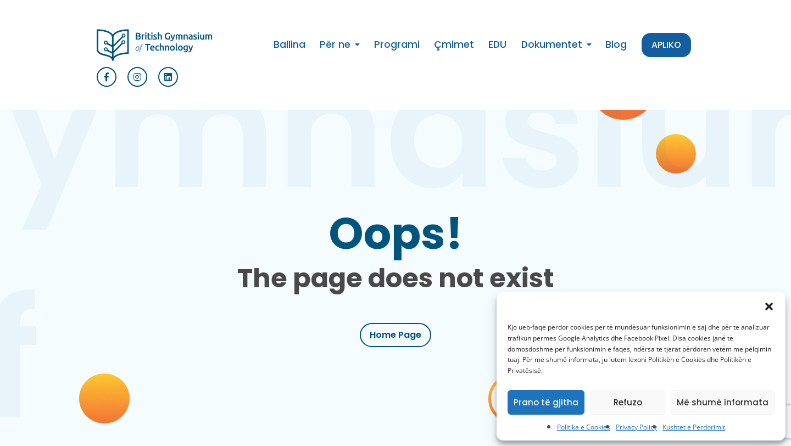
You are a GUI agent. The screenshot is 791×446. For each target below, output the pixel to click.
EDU (497, 44)
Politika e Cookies (583, 427)
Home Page (395, 334)
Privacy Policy (636, 427)
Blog (616, 44)
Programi (397, 44)
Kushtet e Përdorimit (693, 427)
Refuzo (628, 402)
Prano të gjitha (546, 402)
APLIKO (666, 44)
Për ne (335, 44)
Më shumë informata (722, 402)
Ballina (289, 44)
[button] (769, 305)
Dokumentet (551, 44)
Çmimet (454, 44)
